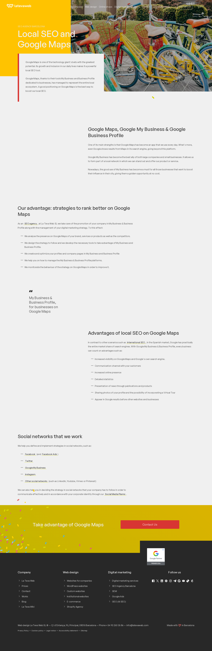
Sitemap (84, 630)
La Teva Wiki (28, 606)
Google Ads (118, 596)
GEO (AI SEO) (119, 601)
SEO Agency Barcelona (31, 26)
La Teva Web (28, 580)
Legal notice (51, 630)
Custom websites (76, 591)
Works (137, 6)
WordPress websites (77, 586)
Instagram (30, 474)
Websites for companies (79, 580)
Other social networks (36, 481)
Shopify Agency (75, 606)
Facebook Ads (49, 454)
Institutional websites (78, 596)
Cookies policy (37, 630)
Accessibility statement (68, 630)
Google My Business (35, 467)
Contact (146, 6)
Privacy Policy (23, 630)
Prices (25, 586)
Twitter (29, 461)
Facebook (30, 454)
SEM (114, 591)
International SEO (136, 342)
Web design (24, 625)
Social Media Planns (115, 494)
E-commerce (73, 601)
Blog (24, 601)
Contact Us (185, 6)
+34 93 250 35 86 (161, 7)
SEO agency (30, 223)
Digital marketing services (125, 580)
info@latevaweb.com (137, 625)
